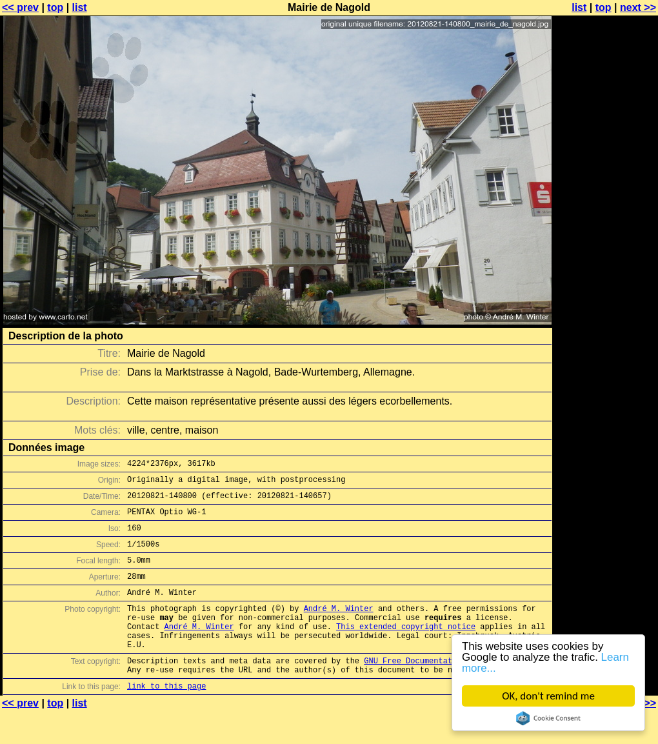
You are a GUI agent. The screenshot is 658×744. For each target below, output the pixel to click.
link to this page (166, 718)
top (55, 7)
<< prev (20, 7)
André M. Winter (339, 627)
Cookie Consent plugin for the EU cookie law (548, 718)
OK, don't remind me (548, 696)
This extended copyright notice (405, 649)
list (79, 7)
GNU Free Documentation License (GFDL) (449, 689)
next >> (638, 7)
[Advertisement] (605, 166)
